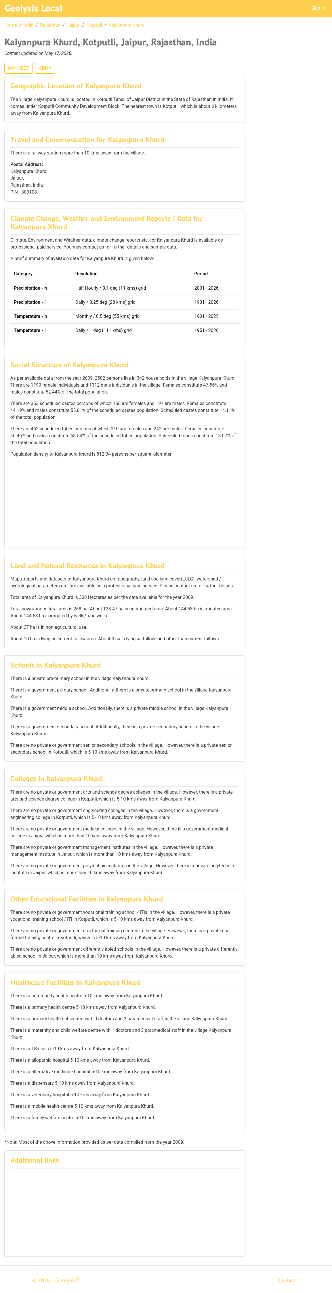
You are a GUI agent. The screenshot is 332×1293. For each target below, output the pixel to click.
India (29, 25)
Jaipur (73, 25)
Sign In (318, 8)
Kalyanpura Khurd (127, 25)
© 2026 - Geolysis (55, 1280)
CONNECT (18, 68)
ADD (43, 68)
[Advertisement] (124, 502)
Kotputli (94, 25)
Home (11, 25)
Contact (287, 1280)
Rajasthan (50, 25)
